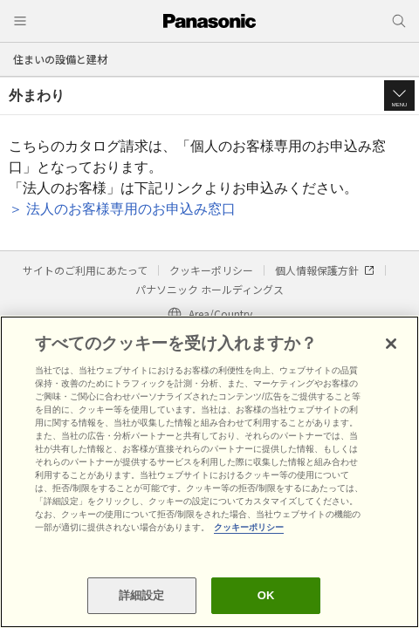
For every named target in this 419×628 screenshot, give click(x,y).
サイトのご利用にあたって (85, 270)
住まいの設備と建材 (60, 58)
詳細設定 (142, 595)
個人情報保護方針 (324, 270)
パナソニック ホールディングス (209, 289)
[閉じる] (391, 343)
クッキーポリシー (211, 270)
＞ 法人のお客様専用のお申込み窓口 (122, 208)
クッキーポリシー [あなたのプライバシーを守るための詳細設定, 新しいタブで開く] (249, 527)
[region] (209, 472)
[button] (399, 95)
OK (266, 595)
